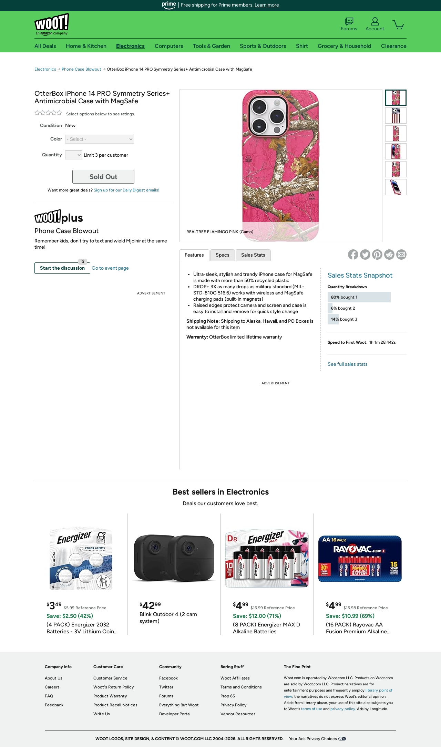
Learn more (267, 5)
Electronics (45, 69)
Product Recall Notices (115, 705)
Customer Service (110, 678)
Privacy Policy (233, 705)
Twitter (166, 687)
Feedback (54, 705)
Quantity (52, 155)
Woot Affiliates (235, 678)
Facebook (168, 678)
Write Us (101, 714)
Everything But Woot (179, 705)
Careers (52, 687)
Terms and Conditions (241, 687)
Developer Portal (175, 714)
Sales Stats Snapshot (360, 275)
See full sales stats (348, 364)
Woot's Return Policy (113, 687)
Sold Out (103, 177)
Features (194, 255)
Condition (51, 125)
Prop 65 (227, 696)
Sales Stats (253, 255)
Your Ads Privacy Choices (313, 738)
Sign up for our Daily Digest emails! (127, 190)
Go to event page (110, 268)
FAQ (49, 696)
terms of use (311, 709)
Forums (349, 24)
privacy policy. (343, 709)
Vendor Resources (238, 714)
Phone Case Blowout (81, 69)
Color (56, 139)
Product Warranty (110, 696)
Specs (222, 255)
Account (375, 24)
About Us (53, 678)
